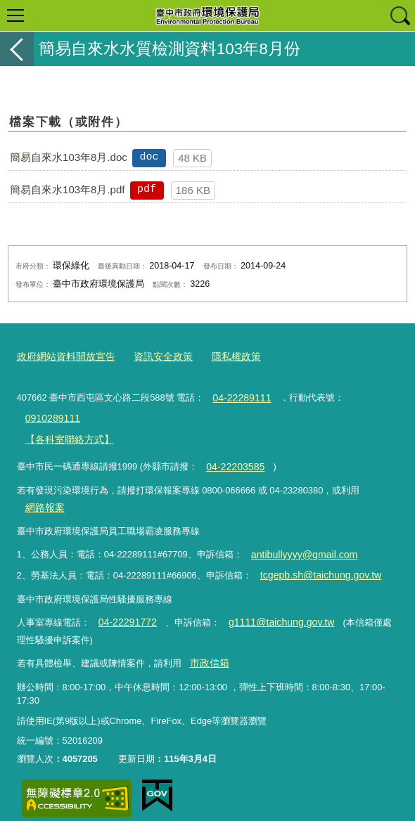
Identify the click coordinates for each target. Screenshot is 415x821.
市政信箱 (207, 645)
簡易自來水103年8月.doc (68, 157)
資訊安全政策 (154, 355)
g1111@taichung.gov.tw (270, 607)
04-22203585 (233, 458)
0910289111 (50, 413)
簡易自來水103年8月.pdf (67, 189)
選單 (15, 15)
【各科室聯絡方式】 (66, 432)
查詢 (399, 15)
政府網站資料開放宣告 (62, 355)
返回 (17, 49)
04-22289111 (239, 394)
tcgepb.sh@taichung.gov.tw (315, 562)
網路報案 (43, 497)
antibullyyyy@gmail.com (298, 542)
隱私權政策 (223, 355)
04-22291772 (124, 607)
